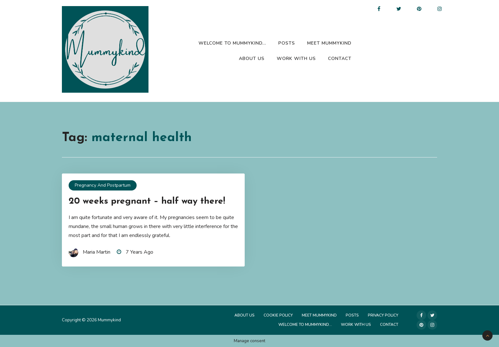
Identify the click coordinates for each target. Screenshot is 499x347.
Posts (286, 43)
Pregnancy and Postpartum (103, 185)
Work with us (296, 58)
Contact (339, 58)
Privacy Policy (383, 315)
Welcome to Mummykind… (232, 43)
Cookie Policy (278, 315)
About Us (252, 58)
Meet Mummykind (329, 43)
